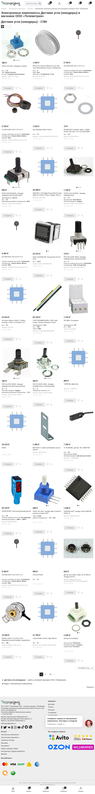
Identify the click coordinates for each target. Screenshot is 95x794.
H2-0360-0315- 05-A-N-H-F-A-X (12, 257)
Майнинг (4, 754)
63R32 (4, 448)
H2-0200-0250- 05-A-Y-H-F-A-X (12, 129)
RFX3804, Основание (71, 320)
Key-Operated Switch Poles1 (42, 129)
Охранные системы (7, 740)
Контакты (51, 710)
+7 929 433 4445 (6, 714)
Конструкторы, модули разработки (13, 751)
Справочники (52, 715)
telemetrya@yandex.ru (8, 723)
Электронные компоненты (10, 734)
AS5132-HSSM (38, 575)
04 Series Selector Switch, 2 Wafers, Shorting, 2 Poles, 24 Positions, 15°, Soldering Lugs (14, 322)
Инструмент (5, 746)
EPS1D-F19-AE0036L (71, 638)
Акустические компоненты (10, 737)
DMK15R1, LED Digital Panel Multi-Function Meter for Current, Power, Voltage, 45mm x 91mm (47, 195)
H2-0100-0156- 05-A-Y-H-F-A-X (74, 66)
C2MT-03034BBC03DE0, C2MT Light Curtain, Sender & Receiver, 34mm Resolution (45, 322)
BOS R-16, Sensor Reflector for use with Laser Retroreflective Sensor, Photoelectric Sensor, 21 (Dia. (47, 68)
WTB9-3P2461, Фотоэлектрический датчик (16, 511)
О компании (52, 712)
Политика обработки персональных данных (16, 712)
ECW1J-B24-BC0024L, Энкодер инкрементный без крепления (12, 194)
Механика (4, 743)
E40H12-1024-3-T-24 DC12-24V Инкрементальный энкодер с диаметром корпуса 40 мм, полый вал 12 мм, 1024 (16, 640)
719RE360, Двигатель (71, 384)
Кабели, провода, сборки (9, 748)
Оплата (50, 707)
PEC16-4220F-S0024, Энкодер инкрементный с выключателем (44, 385)
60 (50, 674)
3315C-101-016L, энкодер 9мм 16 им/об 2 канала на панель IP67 (47, 512)
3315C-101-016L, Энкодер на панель (14, 66)
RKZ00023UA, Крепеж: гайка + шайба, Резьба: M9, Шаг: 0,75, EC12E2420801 (77, 130)
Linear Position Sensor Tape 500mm (45, 638)
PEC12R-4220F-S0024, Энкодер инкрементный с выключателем (75, 258)
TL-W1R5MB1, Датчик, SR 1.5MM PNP (77, 448)
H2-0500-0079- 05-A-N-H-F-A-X (12, 575)
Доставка (51, 704)
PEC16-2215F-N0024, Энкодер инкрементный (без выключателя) (13, 385)
